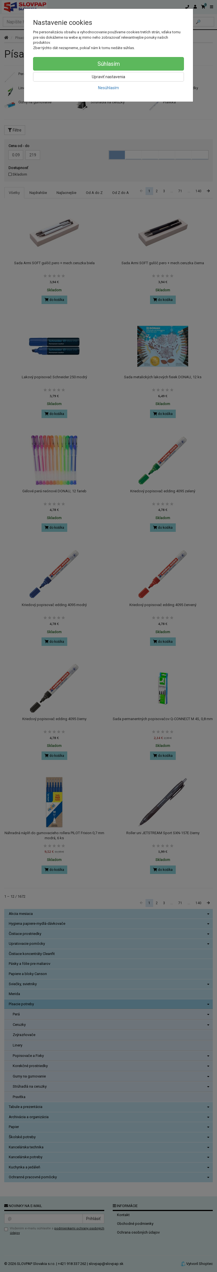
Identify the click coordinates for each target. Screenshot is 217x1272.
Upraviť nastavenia (108, 77)
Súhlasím (108, 63)
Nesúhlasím (108, 88)
